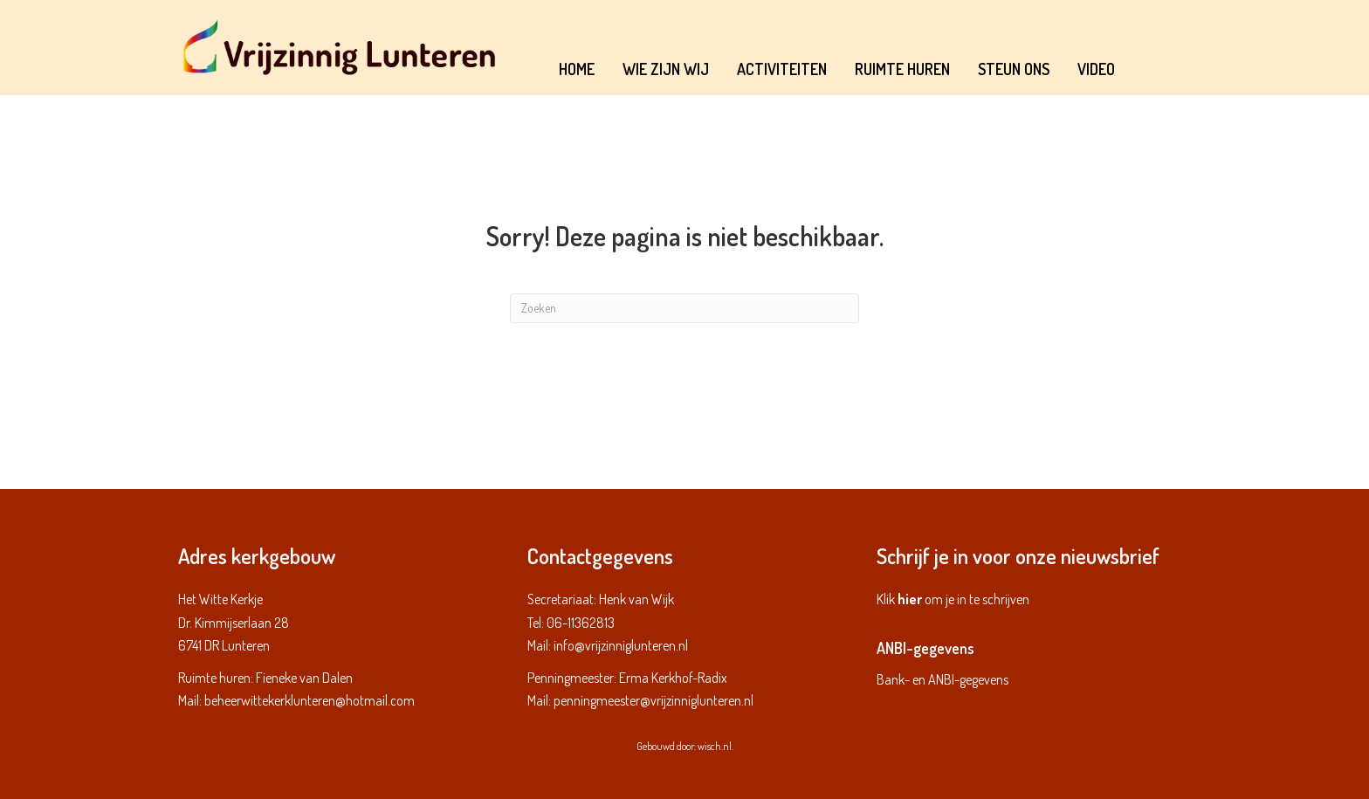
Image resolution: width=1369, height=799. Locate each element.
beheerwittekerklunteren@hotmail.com (309, 700)
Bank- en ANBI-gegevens (942, 679)
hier (910, 599)
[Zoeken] (684, 308)
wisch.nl (715, 746)
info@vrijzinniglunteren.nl (621, 645)
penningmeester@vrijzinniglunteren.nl (653, 700)
